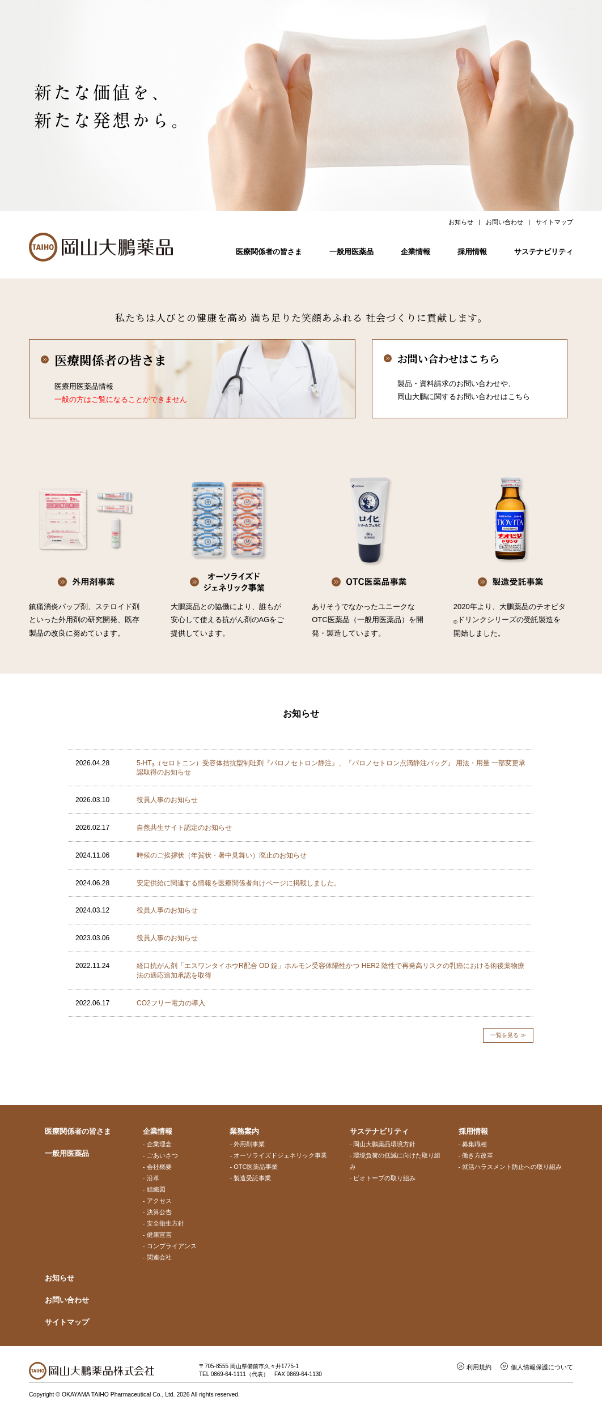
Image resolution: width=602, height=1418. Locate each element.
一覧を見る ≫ (508, 1035)
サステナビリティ (543, 251)
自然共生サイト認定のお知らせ (184, 828)
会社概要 (159, 1166)
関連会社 (159, 1257)
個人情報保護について (542, 1367)
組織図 (156, 1189)
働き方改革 (477, 1155)
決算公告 (159, 1212)
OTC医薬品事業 (256, 1166)
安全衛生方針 (165, 1223)
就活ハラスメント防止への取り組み (512, 1166)
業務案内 (244, 1131)
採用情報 (472, 251)
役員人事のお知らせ (167, 800)
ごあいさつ (162, 1155)
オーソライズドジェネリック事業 (280, 1155)
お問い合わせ (504, 222)
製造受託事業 (252, 1178)
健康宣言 (159, 1234)
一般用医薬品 (351, 251)
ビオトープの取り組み (384, 1178)
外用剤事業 (249, 1144)
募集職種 (474, 1144)
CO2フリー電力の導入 (171, 1003)
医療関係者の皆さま (269, 251)
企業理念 (159, 1144)
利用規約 (479, 1367)
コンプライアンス (172, 1246)
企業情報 (415, 251)
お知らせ (460, 222)
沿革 (153, 1178)
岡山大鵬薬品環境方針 (384, 1144)
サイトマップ (554, 222)
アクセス (159, 1200)
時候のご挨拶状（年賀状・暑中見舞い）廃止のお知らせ (222, 855)
